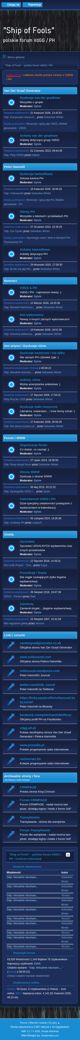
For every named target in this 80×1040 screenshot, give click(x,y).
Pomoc (23, 1022)
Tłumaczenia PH (13, 242)
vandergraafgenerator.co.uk (40, 643)
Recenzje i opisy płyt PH (40, 199)
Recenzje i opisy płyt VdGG (42, 123)
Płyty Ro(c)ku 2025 (14, 399)
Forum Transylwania (35, 830)
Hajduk (35, 155)
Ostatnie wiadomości (25, 866)
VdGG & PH (28, 288)
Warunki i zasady (38, 1022)
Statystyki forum (22, 952)
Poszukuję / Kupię (33, 572)
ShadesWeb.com (50, 1035)
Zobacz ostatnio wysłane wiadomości (28, 975)
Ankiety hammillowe (35, 249)
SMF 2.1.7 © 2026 (30, 1031)
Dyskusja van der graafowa (40, 97)
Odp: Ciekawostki (14, 193)
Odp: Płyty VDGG (14, 155)
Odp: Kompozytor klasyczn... (20, 117)
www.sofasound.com (35, 657)
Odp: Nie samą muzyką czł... (20, 426)
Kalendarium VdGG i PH (37, 499)
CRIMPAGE (28, 787)
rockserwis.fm (30, 759)
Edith (37, 963)
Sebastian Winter (54, 117)
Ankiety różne (30, 380)
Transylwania (29, 817)
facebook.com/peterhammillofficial (45, 715)
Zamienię (26, 604)
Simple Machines (50, 1031)
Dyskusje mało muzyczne (39, 406)
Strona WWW (29, 472)
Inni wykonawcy (32, 315)
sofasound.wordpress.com (40, 671)
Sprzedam (27, 541)
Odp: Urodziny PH (14, 522)
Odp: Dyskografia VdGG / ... (20, 491)
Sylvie (37, 106)
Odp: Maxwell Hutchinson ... (20, 307)
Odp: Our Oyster (13, 231)
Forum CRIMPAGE (33, 800)
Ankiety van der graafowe (39, 135)
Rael (32, 596)
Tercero (65, 895)
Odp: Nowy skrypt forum (17, 464)
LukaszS (37, 522)
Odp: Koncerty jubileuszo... (19, 334)
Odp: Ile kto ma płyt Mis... (18, 269)
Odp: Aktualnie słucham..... (19, 372)
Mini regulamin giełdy (16, 623)
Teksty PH (27, 211)
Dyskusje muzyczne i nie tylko (42, 353)
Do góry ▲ (54, 1022)
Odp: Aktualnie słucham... (22, 877)
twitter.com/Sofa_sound (37, 684)
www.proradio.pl (32, 745)
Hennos (40, 623)
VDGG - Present (13, 596)
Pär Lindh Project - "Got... (18, 565)
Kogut (44, 565)
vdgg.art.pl (13, 75)
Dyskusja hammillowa (36, 174)
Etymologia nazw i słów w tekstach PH (48, 237)
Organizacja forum (33, 445)
